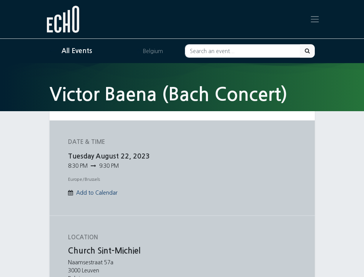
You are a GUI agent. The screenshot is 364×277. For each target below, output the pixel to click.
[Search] (307, 51)
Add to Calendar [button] (97, 192)
